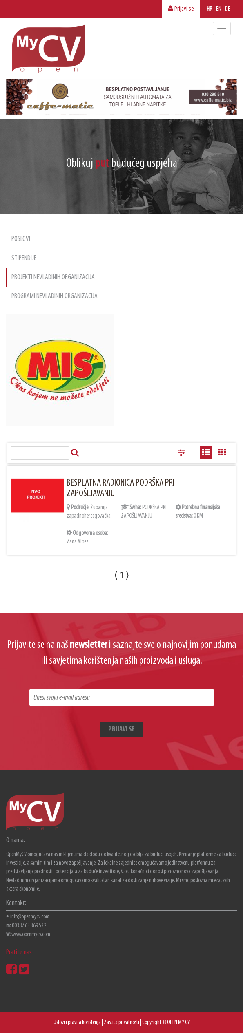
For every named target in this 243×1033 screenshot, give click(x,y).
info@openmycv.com (29, 917)
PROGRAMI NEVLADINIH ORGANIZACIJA (54, 296)
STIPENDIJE (23, 258)
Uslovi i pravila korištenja (77, 1023)
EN (218, 9)
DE (227, 9)
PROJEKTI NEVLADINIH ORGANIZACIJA (53, 277)
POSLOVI (20, 239)
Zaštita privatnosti (121, 1023)
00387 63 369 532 (29, 926)
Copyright (151, 1023)
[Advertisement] (182, 361)
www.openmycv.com (30, 934)
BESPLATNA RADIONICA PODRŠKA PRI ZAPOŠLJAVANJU (120, 488)
